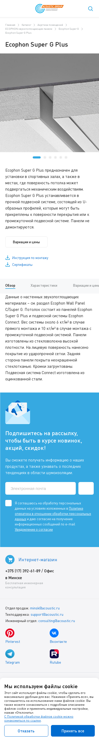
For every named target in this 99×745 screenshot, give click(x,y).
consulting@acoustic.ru (56, 620)
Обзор (10, 285)
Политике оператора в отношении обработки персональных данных (53, 513)
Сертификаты (22, 264)
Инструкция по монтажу (30, 258)
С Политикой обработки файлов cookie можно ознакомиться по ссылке (38, 718)
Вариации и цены (26, 242)
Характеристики (44, 285)
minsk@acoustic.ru (45, 608)
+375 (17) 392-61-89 (22, 570)
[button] (37, 157)
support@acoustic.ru (47, 614)
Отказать (26, 730)
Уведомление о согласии (34, 529)
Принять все (73, 730)
